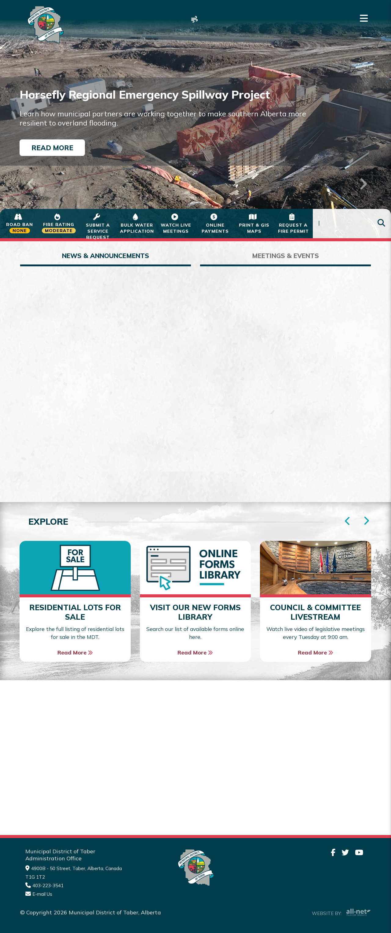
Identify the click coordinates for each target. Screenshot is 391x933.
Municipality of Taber (45, 25)
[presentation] (366, 521)
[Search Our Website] (352, 224)
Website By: (341, 912)
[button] (29, 176)
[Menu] (364, 18)
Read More (52, 147)
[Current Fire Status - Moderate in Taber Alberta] (58, 223)
